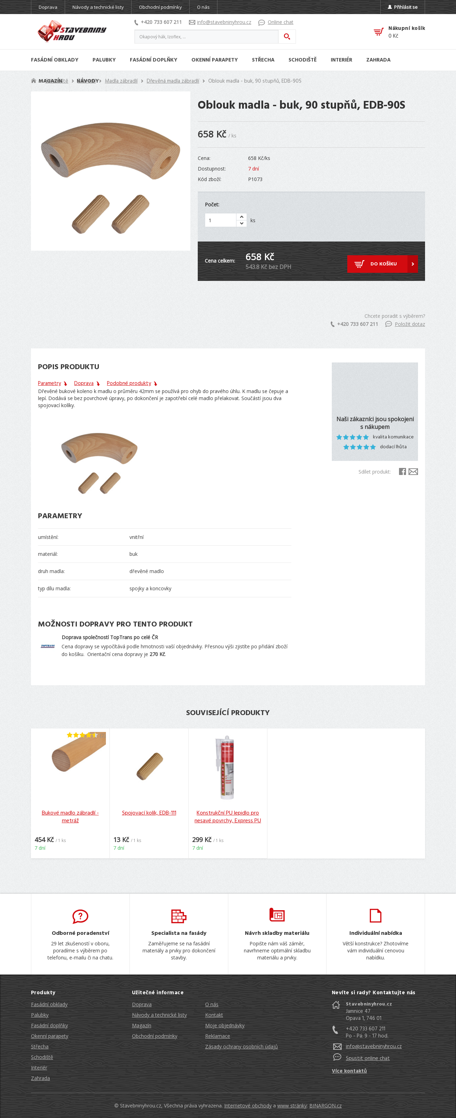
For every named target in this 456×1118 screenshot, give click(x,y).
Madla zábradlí (121, 81)
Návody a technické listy (98, 7)
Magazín (141, 1025)
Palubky (40, 1014)
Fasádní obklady (49, 1004)
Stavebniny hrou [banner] (72, 31)
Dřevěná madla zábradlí (173, 81)
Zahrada (40, 1078)
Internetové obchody (248, 1105)
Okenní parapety (49, 1036)
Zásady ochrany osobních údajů (241, 1046)
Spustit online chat (368, 1058)
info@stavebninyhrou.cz (220, 22)
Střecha (40, 1046)
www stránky (292, 1105)
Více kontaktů (349, 1071)
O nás (203, 7)
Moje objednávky (225, 1025)
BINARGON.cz (325, 1105)
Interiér (39, 1067)
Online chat (275, 22)
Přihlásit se (403, 7)
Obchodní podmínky (160, 7)
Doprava (48, 7)
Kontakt (214, 1014)
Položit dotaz (405, 324)
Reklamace (217, 1036)
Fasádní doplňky (49, 1025)
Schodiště (42, 1057)
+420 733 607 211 (158, 22)
